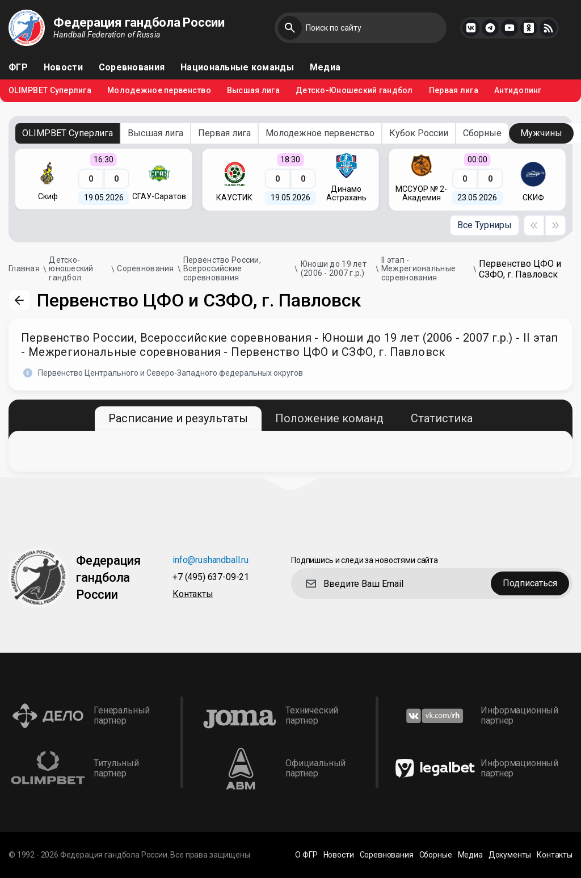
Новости (63, 67)
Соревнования (132, 67)
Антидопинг (518, 90)
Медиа (325, 67)
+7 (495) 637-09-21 (210, 577)
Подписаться (530, 583)
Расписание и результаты (178, 418)
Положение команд (329, 418)
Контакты (192, 594)
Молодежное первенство (159, 90)
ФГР (18, 67)
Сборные (482, 133)
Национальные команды (237, 67)
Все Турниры (484, 225)
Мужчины (541, 133)
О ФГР (306, 855)
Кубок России (418, 133)
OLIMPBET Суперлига (50, 90)
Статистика (442, 418)
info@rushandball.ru (210, 560)
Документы (510, 855)
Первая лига (453, 90)
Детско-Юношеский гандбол (354, 90)
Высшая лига (253, 90)
